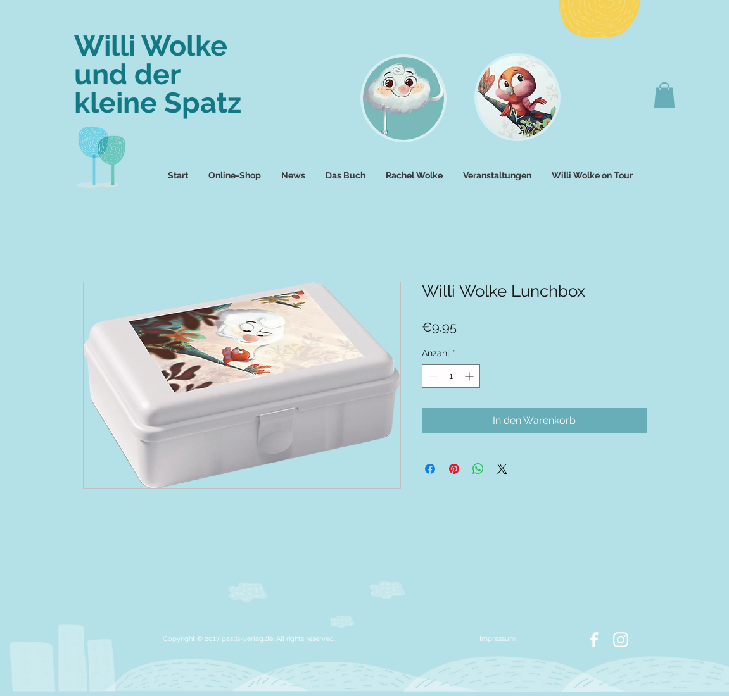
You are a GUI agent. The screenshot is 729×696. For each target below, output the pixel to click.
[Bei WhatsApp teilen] (478, 468)
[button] (664, 95)
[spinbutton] (451, 376)
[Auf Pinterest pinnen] (454, 468)
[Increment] (470, 376)
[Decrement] (432, 376)
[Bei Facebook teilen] (430, 468)
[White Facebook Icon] (594, 640)
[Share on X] (502, 468)
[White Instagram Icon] (621, 640)
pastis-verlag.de (247, 639)
